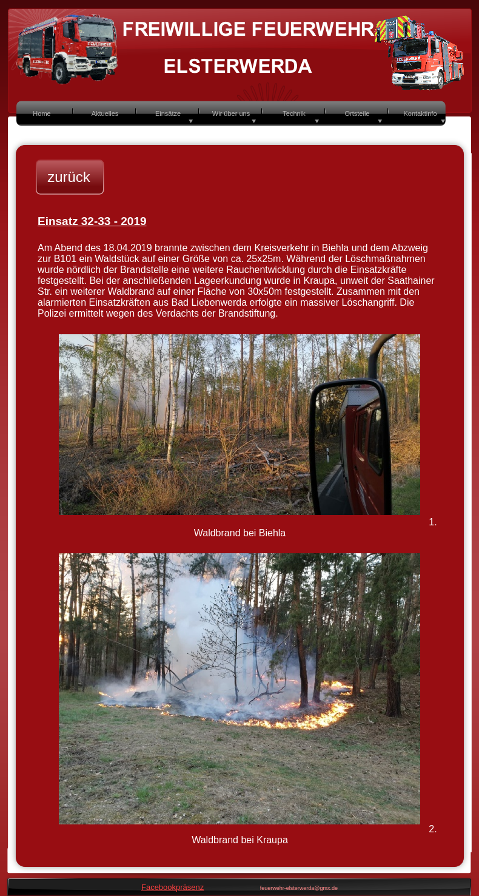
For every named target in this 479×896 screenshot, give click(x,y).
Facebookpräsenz (172, 887)
